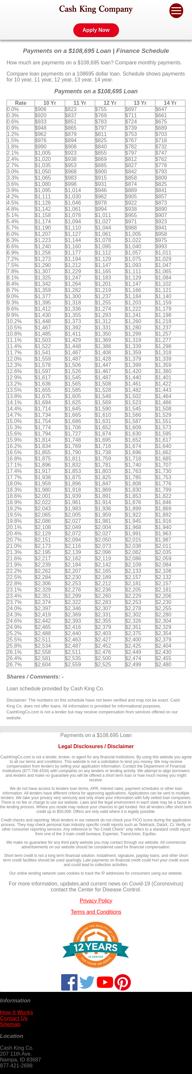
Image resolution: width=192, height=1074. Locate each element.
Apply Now (96, 30)
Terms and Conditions (96, 912)
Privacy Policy (96, 901)
